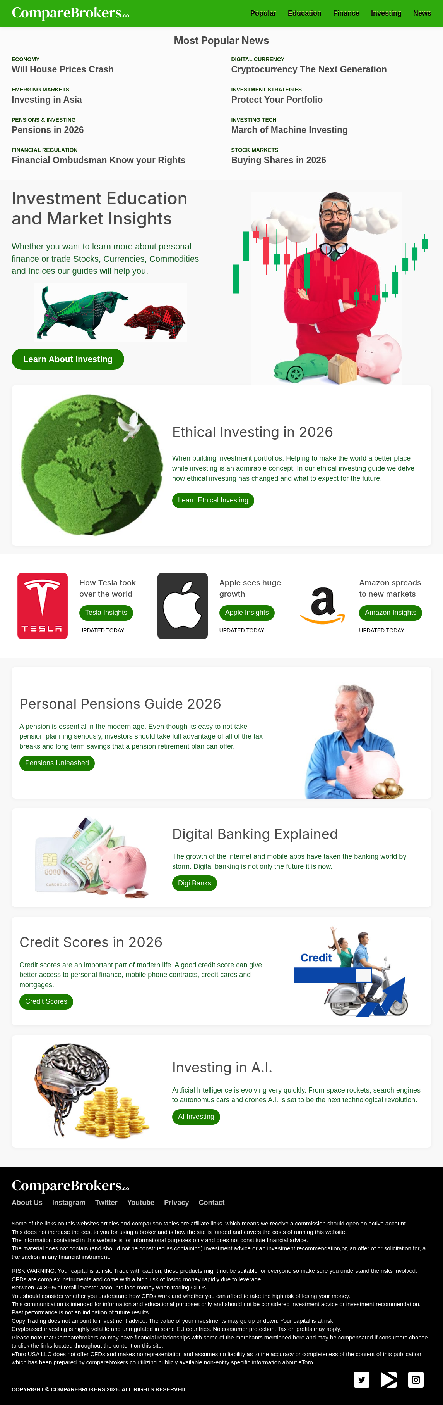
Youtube (141, 1203)
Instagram (69, 1203)
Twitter (106, 1203)
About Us (27, 1203)
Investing (386, 13)
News (422, 13)
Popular (263, 13)
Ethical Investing (39, 397)
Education (305, 13)
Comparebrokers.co (72, 13)
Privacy (176, 1203)
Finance (346, 13)
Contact (211, 1203)
